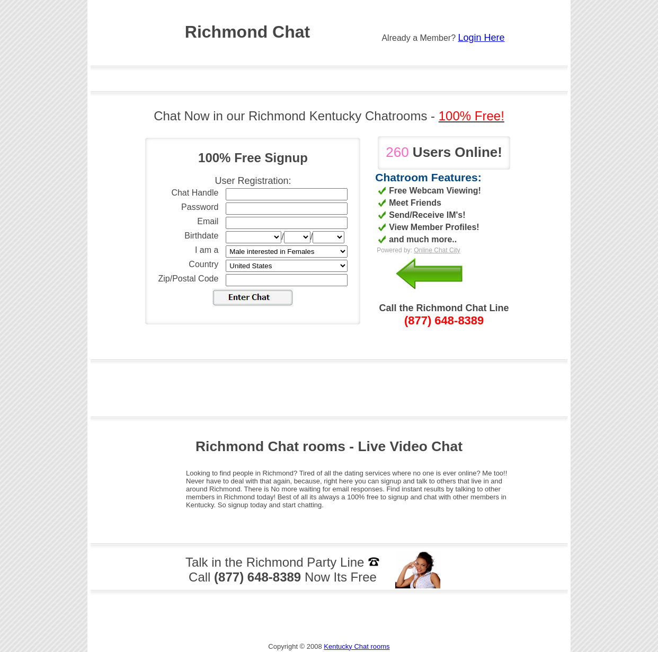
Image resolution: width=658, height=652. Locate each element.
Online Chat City (437, 250)
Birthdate (201, 235)
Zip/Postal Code (188, 278)
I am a (206, 249)
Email (207, 221)
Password (199, 207)
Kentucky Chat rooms (356, 646)
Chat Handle (194, 192)
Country (203, 264)
